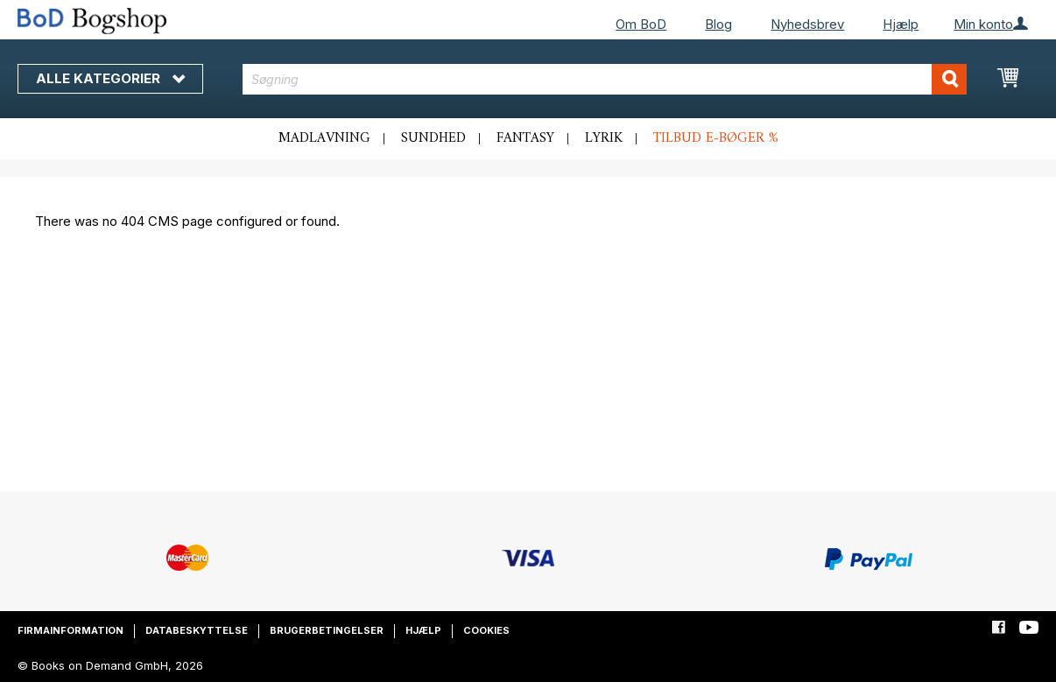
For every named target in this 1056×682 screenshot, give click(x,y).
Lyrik (604, 138)
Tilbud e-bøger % (715, 138)
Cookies (486, 630)
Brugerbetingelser (327, 630)
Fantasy (525, 138)
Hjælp (901, 24)
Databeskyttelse (196, 630)
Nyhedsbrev (807, 24)
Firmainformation (70, 630)
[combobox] (605, 79)
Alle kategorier (110, 78)
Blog (718, 24)
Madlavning (324, 138)
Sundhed (433, 138)
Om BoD (641, 24)
